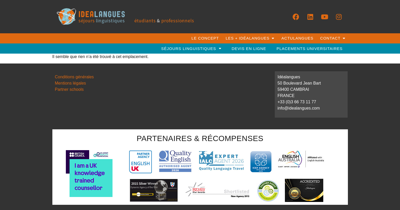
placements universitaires (310, 48)
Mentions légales (70, 83)
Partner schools (69, 89)
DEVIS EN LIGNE (249, 48)
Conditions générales (74, 77)
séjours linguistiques (191, 48)
